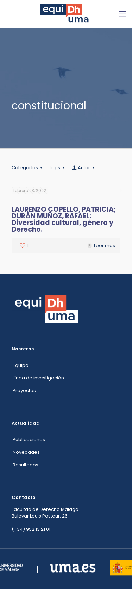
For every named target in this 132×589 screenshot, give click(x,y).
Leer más (104, 245)
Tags (58, 167)
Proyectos (24, 390)
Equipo (21, 365)
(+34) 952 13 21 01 (31, 529)
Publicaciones (29, 439)
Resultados (25, 464)
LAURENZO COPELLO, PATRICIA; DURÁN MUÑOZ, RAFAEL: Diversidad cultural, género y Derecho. (64, 219)
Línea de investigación (38, 378)
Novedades (26, 452)
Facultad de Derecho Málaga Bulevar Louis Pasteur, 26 (45, 512)
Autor (83, 167)
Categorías (28, 167)
